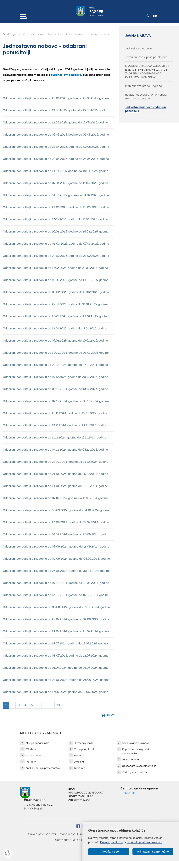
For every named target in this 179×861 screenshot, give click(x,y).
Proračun (30, 761)
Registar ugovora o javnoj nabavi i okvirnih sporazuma (146, 96)
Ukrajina (79, 761)
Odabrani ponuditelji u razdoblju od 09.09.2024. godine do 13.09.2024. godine (56, 546)
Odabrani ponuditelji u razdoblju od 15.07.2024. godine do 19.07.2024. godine (55, 643)
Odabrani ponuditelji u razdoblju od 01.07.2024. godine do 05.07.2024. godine (56, 667)
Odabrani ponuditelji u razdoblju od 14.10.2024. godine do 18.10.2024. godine (55, 486)
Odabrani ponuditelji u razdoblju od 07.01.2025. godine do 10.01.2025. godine (55, 340)
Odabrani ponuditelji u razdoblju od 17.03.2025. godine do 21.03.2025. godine (55, 219)
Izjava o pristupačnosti (42, 834)
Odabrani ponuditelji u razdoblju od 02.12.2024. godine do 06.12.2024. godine (56, 401)
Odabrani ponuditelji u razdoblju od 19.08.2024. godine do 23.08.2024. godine (56, 583)
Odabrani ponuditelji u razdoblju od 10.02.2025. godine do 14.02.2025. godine (56, 280)
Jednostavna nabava (138, 48)
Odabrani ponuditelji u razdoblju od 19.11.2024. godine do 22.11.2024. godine (55, 425)
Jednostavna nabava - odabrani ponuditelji (145, 109)
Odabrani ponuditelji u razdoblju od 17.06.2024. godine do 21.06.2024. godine (55, 692)
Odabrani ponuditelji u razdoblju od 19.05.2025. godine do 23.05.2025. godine (55, 110)
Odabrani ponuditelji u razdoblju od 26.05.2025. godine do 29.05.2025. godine (56, 98)
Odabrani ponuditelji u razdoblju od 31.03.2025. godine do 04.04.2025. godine (56, 195)
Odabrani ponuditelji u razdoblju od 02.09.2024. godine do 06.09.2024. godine (56, 558)
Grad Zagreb (10, 34)
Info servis (28, 34)
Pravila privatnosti (111, 842)
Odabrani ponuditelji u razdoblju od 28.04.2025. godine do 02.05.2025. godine (56, 146)
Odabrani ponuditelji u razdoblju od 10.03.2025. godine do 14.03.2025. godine (56, 231)
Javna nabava (45, 34)
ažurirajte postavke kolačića (144, 842)
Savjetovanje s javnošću (136, 743)
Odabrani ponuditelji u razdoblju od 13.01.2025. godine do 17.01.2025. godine (55, 328)
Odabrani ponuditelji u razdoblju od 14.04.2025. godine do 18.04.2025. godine (55, 171)
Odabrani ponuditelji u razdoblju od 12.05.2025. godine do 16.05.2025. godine (55, 122)
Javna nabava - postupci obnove (146, 57)
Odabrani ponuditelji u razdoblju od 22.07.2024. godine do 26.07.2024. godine (56, 631)
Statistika (79, 755)
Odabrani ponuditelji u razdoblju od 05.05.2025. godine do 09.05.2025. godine (56, 134)
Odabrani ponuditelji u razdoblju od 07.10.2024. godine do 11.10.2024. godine (55, 498)
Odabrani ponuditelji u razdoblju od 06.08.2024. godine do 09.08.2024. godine (56, 607)
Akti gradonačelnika (37, 743)
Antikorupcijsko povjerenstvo (42, 768)
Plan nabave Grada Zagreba (143, 86)
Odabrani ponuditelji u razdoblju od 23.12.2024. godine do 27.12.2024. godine (55, 365)
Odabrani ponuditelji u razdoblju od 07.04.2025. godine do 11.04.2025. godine (55, 183)
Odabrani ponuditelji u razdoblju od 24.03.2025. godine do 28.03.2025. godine (56, 207)
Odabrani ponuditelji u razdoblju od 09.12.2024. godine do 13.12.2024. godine (55, 389)
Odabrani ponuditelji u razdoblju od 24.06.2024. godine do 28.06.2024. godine (56, 680)
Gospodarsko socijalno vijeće (139, 765)
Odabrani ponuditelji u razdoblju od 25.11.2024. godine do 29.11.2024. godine (55, 413)
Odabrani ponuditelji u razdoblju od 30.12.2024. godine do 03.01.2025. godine (56, 352)
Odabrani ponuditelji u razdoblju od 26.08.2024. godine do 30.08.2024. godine (56, 571)
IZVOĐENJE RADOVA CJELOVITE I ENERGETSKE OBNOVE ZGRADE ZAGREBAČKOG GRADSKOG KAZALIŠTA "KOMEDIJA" (147, 71)
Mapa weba (68, 834)
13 (58, 705)
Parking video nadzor (134, 772)
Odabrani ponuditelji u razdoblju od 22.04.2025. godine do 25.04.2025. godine (56, 159)
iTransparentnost (84, 749)
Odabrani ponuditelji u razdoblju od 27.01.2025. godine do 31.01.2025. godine (55, 304)
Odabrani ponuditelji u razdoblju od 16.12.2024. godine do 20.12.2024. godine (55, 377)
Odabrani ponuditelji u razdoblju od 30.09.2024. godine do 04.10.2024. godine (56, 510)
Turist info (79, 768)
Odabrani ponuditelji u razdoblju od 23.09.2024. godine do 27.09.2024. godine (56, 522)
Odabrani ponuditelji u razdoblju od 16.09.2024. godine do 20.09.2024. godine (56, 534)
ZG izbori (30, 749)
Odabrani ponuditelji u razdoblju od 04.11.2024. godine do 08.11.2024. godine (55, 449)
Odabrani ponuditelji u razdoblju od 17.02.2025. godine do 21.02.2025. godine (55, 268)
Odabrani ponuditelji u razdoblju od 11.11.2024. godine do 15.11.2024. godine (54, 437)
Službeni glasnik (83, 743)
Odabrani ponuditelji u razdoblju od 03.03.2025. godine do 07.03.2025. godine (56, 243)
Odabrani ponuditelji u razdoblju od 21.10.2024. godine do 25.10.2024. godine (55, 474)
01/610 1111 (127, 792)
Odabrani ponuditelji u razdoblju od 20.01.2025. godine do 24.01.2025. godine (56, 316)
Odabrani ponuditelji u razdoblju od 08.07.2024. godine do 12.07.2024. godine (56, 655)
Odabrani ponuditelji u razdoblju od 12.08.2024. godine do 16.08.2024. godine (56, 595)
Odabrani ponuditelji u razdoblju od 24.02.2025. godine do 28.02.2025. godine (56, 256)
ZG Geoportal (33, 755)
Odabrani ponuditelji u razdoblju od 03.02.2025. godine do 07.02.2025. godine (56, 292)
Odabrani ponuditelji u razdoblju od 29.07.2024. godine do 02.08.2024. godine (56, 619)
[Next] (51, 705)
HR (156, 16)
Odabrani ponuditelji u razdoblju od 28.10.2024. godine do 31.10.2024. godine (55, 461)
